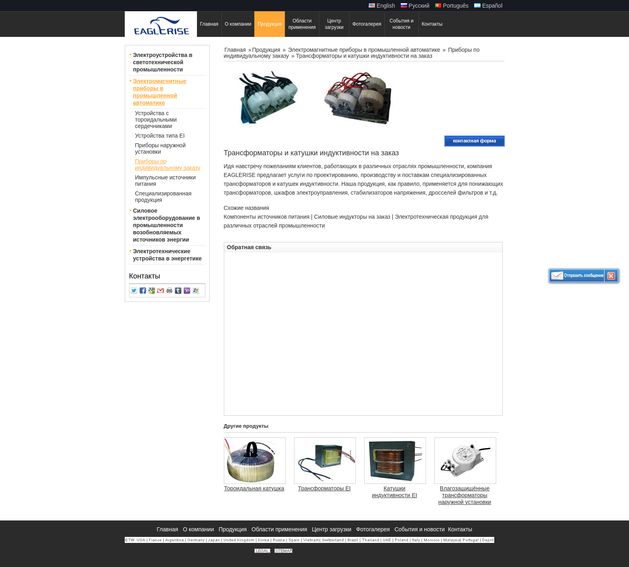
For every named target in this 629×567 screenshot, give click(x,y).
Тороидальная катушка (254, 488)
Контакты (144, 276)
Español (488, 5)
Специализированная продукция (163, 196)
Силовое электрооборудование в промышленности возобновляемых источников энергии (166, 225)
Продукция (267, 50)
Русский (415, 5)
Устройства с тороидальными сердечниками (156, 119)
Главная (236, 50)
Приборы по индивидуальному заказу (168, 164)
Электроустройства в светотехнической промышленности (163, 62)
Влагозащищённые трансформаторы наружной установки (464, 495)
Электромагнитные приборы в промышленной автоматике (160, 92)
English (382, 5)
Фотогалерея (374, 529)
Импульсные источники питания (165, 180)
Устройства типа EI (160, 135)
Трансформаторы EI (324, 488)
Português (452, 5)
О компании (199, 529)
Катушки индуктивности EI (394, 491)
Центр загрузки (332, 529)
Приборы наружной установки (160, 148)
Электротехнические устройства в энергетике (167, 255)
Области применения (280, 529)
